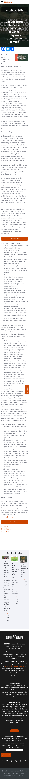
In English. (5, 527)
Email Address (14, 747)
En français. (5, 531)
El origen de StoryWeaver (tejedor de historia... (16, 569)
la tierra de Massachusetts (14, 666)
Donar (14, 730)
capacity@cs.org (7, 517)
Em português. (6, 529)
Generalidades (14, 238)
